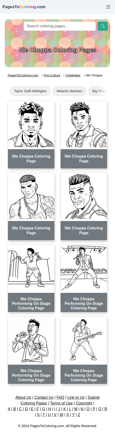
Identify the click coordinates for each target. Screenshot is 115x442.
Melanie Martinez (69, 91)
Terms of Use (61, 403)
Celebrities (73, 75)
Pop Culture (52, 75)
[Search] (60, 26)
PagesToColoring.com (23, 75)
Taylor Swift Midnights (30, 91)
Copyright (84, 403)
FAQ (60, 397)
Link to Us (75, 397)
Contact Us (43, 397)
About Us (23, 397)
